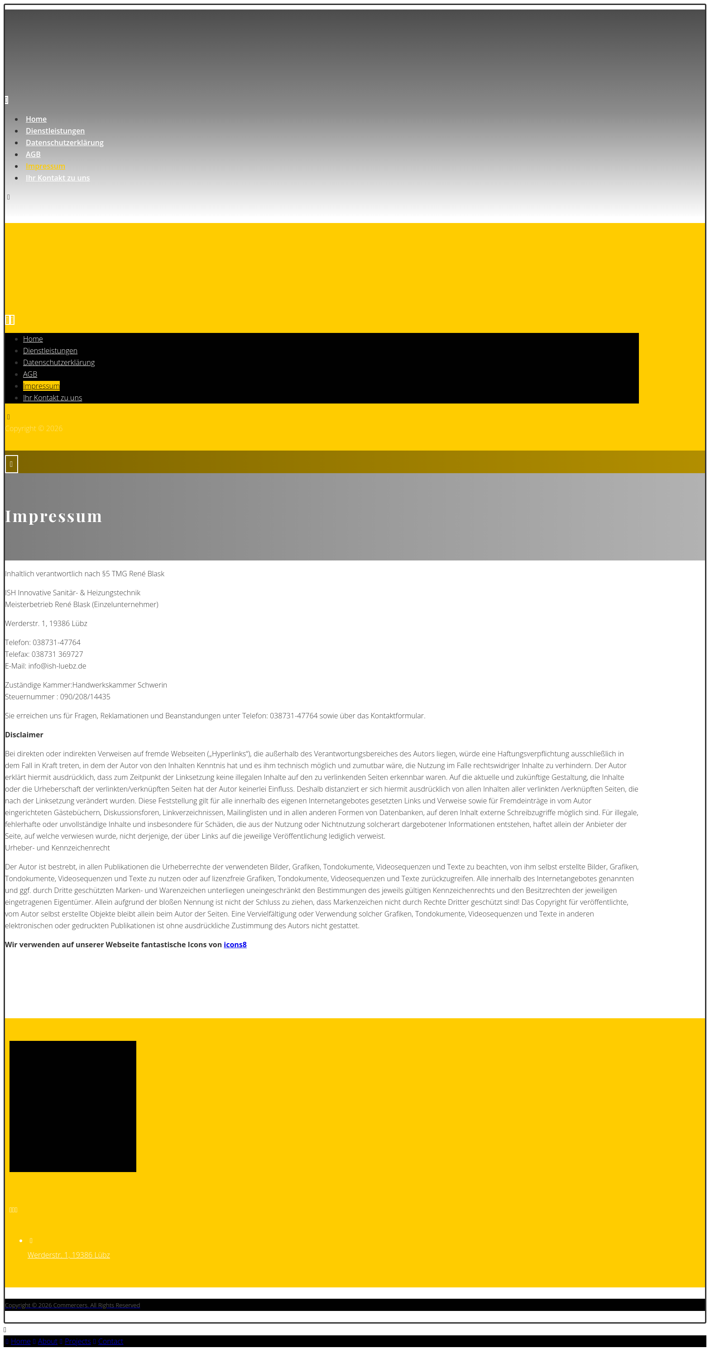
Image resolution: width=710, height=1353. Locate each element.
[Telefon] (13, 1210)
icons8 (235, 944)
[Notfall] (16, 1210)
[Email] (11, 1210)
